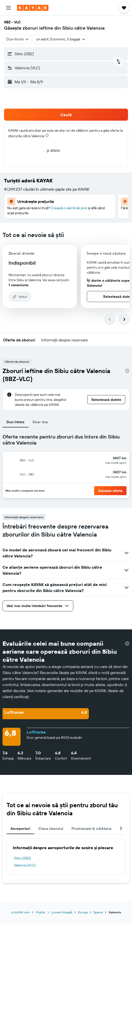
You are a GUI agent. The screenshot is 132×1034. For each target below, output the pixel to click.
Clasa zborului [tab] (50, 828)
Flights (40, 912)
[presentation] (47, 135)
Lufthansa (36, 731)
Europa (83, 912)
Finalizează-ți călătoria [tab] (92, 828)
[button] (8, 7)
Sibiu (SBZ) (22, 858)
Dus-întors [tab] (16, 422)
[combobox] (18, 39)
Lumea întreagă (61, 912)
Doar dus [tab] (40, 422)
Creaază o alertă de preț (68, 208)
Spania (98, 912)
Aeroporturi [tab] (20, 828)
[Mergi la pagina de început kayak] (32, 8)
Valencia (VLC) (25, 865)
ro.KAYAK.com (20, 912)
